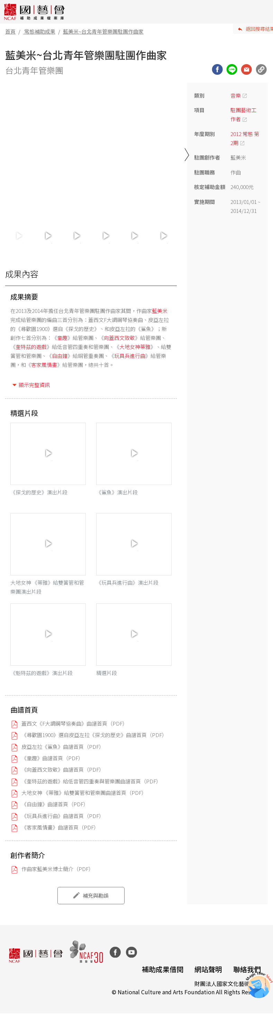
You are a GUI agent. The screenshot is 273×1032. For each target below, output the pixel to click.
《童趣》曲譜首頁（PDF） (52, 758)
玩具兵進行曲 (129, 355)
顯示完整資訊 (34, 384)
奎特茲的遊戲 (31, 346)
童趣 (62, 337)
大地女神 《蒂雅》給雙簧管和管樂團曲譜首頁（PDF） (84, 793)
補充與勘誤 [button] (96, 895)
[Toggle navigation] (262, 11)
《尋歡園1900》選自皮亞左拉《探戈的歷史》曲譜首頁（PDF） (94, 735)
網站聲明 (208, 969)
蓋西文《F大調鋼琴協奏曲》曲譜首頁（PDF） (74, 723)
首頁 (10, 31)
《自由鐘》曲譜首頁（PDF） (55, 804)
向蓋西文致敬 (119, 337)
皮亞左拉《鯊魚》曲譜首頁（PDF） (62, 746)
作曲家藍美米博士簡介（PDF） (57, 868)
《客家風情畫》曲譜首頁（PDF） (60, 827)
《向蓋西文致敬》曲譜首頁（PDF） (62, 769)
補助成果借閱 (162, 969)
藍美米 (159, 310)
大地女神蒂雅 (135, 346)
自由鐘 (59, 355)
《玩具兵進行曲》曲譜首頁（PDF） (62, 815)
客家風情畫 (44, 364)
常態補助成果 (39, 31)
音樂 (235, 95)
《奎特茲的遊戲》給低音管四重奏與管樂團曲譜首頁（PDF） (91, 781)
